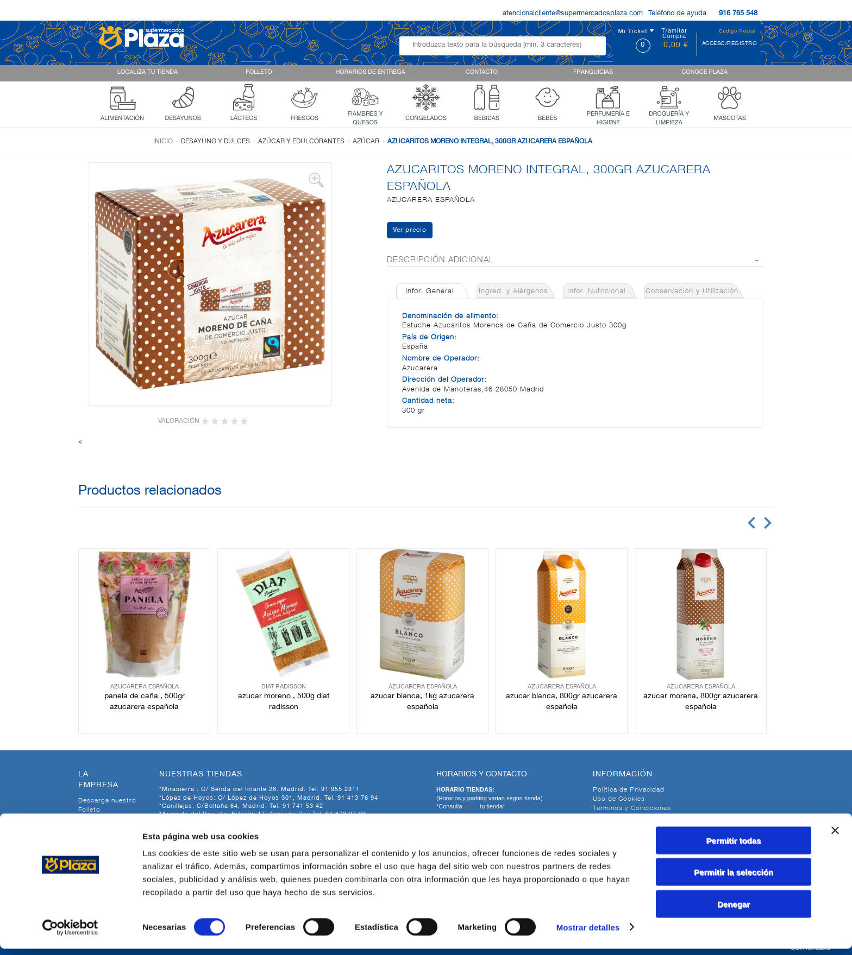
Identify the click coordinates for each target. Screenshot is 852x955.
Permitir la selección (733, 878)
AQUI (471, 806)
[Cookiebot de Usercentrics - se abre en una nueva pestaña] (70, 934)
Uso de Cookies (619, 799)
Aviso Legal (612, 817)
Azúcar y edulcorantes (301, 141)
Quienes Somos (104, 819)
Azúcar (366, 141)
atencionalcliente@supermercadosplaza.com (573, 13)
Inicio (163, 141)
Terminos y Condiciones (632, 808)
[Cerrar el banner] (835, 836)
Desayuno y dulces (215, 141)
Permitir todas (733, 846)
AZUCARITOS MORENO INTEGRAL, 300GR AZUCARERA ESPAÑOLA (489, 141)
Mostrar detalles (588, 933)
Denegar (733, 910)
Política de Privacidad (629, 790)
